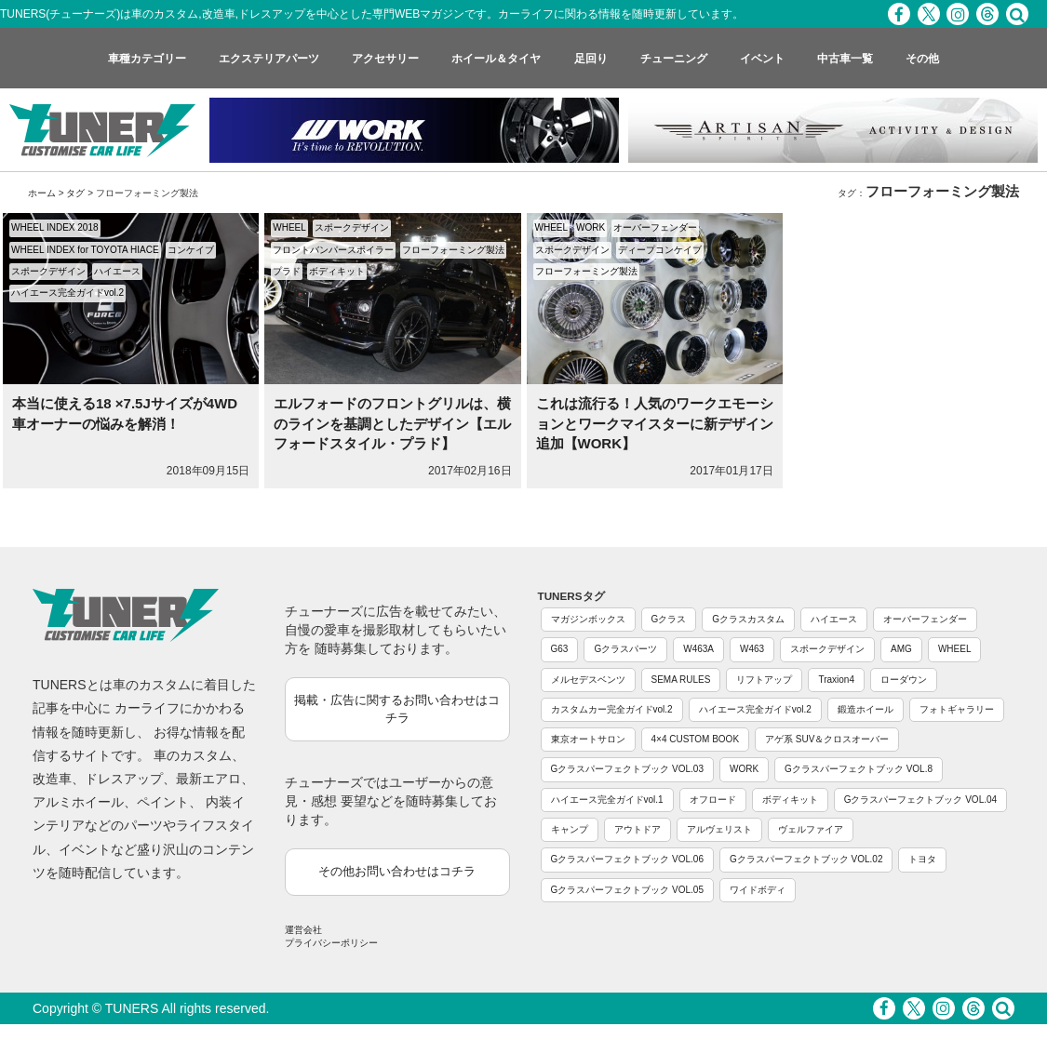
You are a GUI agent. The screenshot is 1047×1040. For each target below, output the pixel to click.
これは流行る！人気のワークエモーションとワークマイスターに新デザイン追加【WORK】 (654, 423)
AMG (901, 649)
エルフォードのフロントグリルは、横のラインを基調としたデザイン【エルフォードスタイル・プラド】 (392, 423)
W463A (698, 649)
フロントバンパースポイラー (333, 250)
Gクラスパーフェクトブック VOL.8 (859, 769)
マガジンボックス (588, 619)
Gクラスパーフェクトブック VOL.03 (627, 769)
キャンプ (569, 829)
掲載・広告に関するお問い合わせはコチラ (397, 709)
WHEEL (289, 227)
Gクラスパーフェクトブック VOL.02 (806, 859)
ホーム (42, 193)
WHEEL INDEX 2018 (55, 227)
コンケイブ (191, 250)
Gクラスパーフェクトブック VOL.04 (920, 799)
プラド (287, 271)
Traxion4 (836, 679)
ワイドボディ (757, 890)
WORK (590, 227)
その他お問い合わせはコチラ (397, 871)
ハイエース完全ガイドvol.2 (67, 292)
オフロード (713, 799)
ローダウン (903, 679)
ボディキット (337, 271)
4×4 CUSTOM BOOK (695, 739)
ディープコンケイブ (660, 250)
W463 (752, 649)
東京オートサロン (588, 739)
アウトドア (637, 829)
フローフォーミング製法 (453, 250)
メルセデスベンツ (588, 679)
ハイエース (117, 271)
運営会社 (303, 930)
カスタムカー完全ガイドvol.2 (612, 709)
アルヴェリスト (719, 829)
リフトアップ (764, 679)
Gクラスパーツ (625, 649)
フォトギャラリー (956, 709)
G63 (560, 649)
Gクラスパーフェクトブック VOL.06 (627, 859)
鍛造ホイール (865, 709)
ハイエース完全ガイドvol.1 (607, 799)
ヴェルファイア (810, 829)
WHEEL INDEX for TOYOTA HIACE (85, 250)
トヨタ (922, 859)
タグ (75, 193)
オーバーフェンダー (655, 227)
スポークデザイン (48, 271)
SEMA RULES (681, 679)
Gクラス (669, 619)
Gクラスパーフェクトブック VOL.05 (627, 890)
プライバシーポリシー (331, 943)
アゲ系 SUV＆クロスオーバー (827, 739)
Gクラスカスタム (748, 619)
